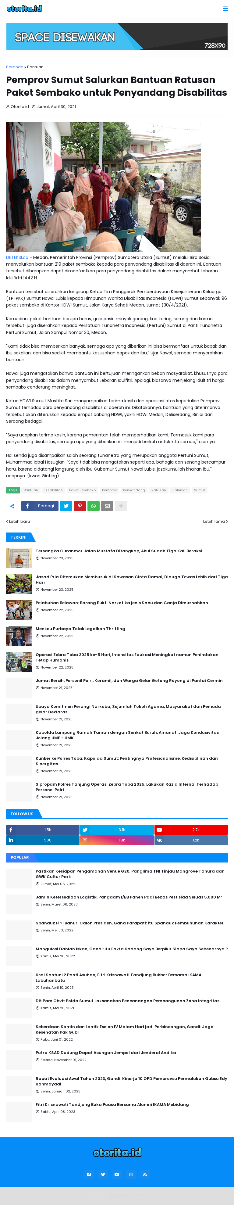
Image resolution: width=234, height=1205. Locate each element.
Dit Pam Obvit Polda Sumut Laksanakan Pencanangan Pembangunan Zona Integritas (127, 1001)
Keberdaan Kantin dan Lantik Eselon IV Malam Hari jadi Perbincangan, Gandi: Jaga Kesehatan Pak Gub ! (125, 1029)
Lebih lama (214, 521)
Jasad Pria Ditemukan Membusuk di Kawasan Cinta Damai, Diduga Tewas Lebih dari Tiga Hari (132, 579)
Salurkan (180, 490)
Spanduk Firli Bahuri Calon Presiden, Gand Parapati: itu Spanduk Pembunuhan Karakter (130, 923)
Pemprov (109, 490)
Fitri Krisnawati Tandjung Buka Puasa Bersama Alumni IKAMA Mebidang (112, 1104)
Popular (20, 857)
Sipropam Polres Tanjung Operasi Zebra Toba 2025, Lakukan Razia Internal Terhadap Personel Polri (127, 787)
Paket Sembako (82, 490)
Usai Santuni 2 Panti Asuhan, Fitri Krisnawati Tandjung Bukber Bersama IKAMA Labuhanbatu (118, 977)
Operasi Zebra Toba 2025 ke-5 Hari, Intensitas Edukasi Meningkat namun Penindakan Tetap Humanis (127, 657)
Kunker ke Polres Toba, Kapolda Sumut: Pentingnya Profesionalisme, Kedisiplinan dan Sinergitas (127, 761)
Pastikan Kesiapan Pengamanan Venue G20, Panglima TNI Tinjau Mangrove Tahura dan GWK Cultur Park (130, 874)
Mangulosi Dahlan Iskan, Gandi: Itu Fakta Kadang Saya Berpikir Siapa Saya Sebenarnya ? (132, 949)
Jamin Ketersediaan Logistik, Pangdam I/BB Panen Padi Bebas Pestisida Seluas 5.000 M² (129, 897)
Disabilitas (53, 490)
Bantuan (35, 67)
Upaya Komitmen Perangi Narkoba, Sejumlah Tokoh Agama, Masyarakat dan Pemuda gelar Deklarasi (128, 709)
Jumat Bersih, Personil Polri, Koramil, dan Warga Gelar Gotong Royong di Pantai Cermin (129, 680)
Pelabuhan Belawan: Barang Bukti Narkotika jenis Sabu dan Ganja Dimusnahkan (122, 603)
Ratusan (158, 490)
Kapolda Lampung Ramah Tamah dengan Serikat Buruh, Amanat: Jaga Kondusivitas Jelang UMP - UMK (127, 735)
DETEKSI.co (17, 257)
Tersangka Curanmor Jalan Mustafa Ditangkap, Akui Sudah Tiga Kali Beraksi (119, 551)
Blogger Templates (129, 1194)
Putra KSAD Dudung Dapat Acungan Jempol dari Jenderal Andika (106, 1053)
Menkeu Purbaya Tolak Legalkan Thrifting (80, 629)
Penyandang (134, 490)
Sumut (199, 490)
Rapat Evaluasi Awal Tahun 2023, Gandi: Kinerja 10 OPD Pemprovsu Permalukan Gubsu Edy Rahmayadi (131, 1081)
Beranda (14, 67)
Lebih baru (19, 521)
